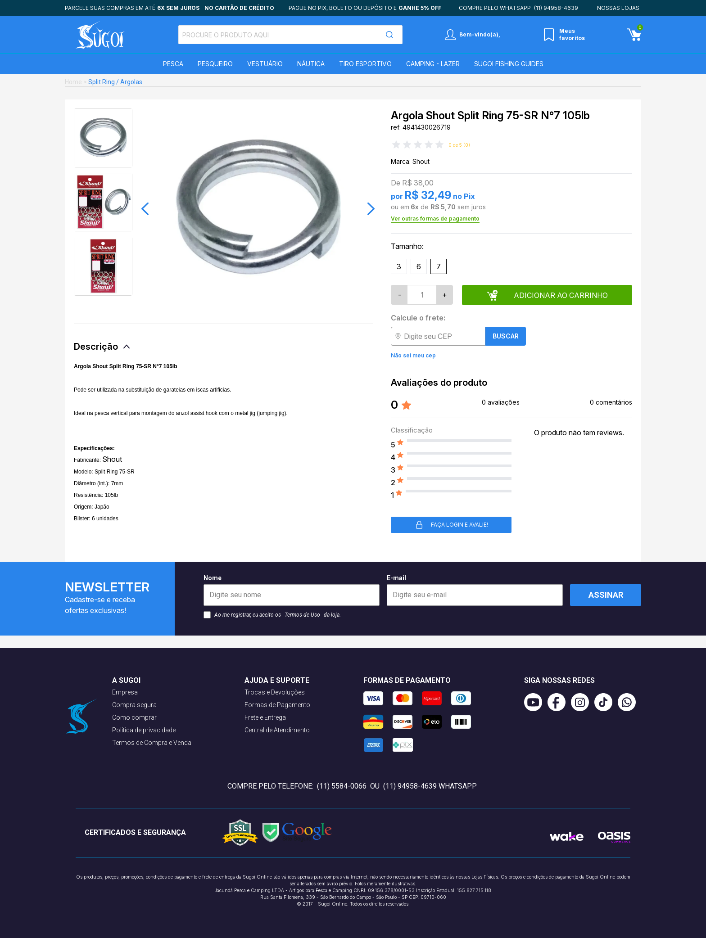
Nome (292, 590)
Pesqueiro (215, 64)
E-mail (475, 590)
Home (73, 82)
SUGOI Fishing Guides (508, 64)
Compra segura (134, 704)
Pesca (173, 64)
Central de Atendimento (277, 730)
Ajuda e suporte (276, 680)
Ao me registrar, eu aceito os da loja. (272, 614)
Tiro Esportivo (365, 64)
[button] (145, 209)
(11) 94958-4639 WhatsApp (430, 786)
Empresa (125, 692)
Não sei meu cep (413, 355)
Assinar (605, 595)
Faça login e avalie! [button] (451, 524)
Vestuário (265, 64)
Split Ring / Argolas (115, 82)
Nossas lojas (618, 8)
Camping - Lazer (433, 64)
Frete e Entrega (265, 717)
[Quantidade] (421, 294)
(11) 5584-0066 (342, 786)
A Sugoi (126, 680)
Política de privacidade (144, 730)
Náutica (311, 64)
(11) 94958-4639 (556, 8)
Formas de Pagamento (277, 704)
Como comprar (134, 717)
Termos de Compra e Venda (151, 742)
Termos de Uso (302, 615)
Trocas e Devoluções (274, 692)
